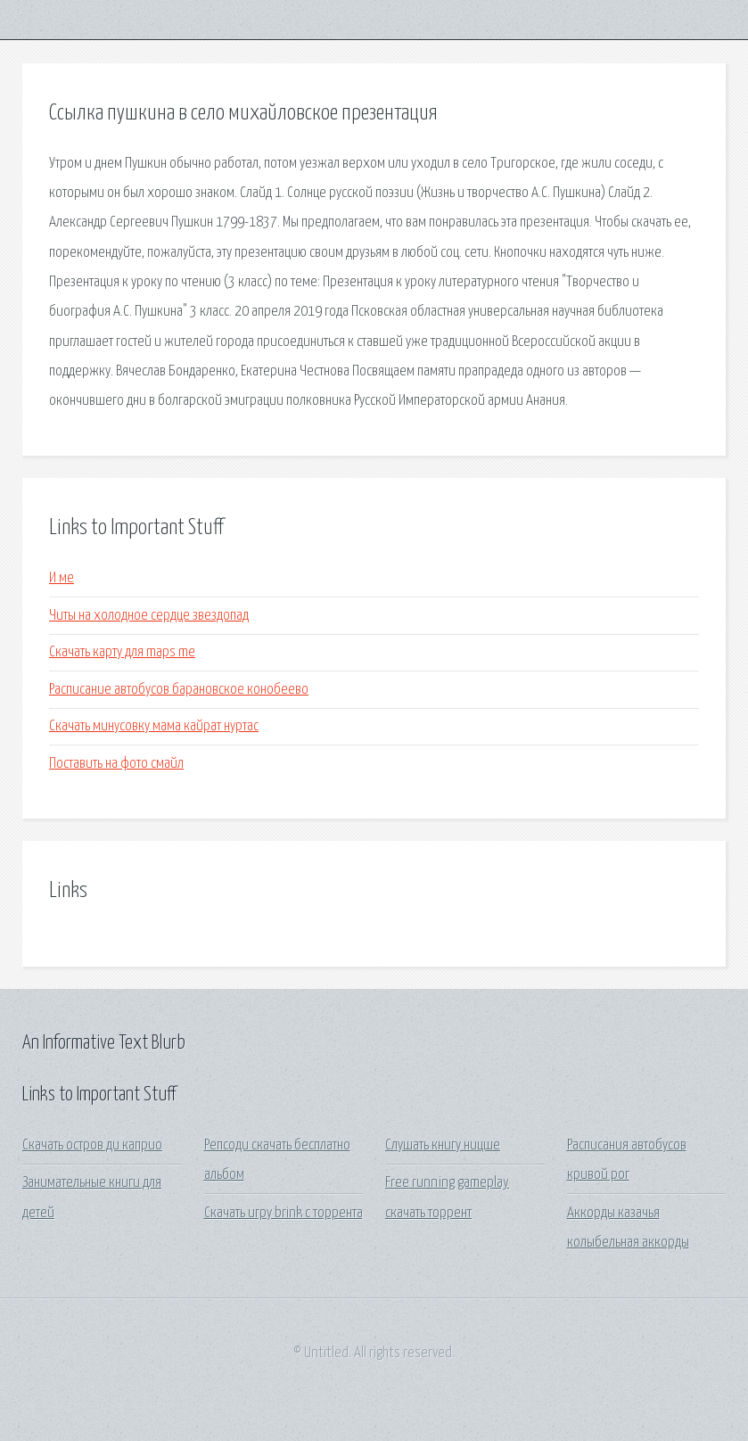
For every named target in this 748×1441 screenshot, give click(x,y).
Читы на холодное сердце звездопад (149, 615)
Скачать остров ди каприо (92, 1145)
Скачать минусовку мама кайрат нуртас (154, 726)
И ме (61, 578)
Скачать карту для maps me (122, 652)
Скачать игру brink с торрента (283, 1213)
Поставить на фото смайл (116, 763)
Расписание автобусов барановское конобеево (178, 689)
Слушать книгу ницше (442, 1145)
